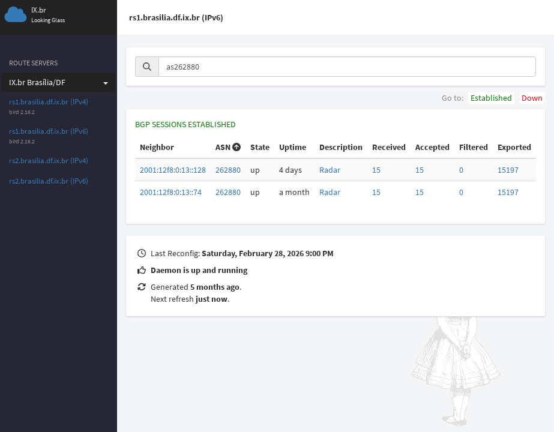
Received (389, 147)
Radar (329, 169)
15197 (508, 169)
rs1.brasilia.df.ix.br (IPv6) (48, 131)
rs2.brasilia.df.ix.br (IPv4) (48, 160)
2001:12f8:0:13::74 (171, 192)
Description (341, 147)
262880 (228, 169)
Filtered (473, 147)
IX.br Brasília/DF (58, 82)
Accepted (432, 147)
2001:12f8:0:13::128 (173, 169)
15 (376, 169)
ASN (228, 147)
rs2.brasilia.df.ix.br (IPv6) (48, 181)
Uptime (292, 147)
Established (491, 97)
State (259, 147)
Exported (514, 147)
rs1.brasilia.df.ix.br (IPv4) (48, 102)
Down (532, 97)
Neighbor (157, 147)
